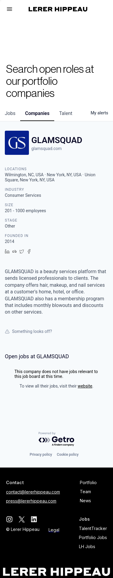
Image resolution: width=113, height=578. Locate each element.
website (85, 386)
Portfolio (88, 482)
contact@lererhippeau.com (33, 491)
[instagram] (9, 519)
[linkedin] (34, 519)
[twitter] (21, 519)
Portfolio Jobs (93, 537)
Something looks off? (28, 331)
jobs (10, 113)
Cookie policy (68, 454)
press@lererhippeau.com (31, 500)
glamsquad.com (46, 148)
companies (37, 113)
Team (85, 491)
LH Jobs (87, 546)
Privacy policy (41, 454)
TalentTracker (93, 528)
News (85, 500)
